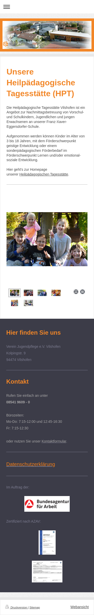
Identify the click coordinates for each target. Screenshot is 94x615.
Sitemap (35, 607)
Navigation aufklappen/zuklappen (47, 6)
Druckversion (16, 607)
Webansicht (79, 607)
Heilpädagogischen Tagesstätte (43, 174)
